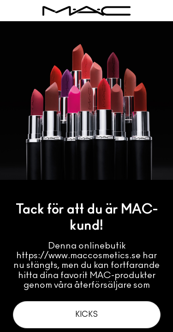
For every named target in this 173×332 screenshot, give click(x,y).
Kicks (86, 314)
